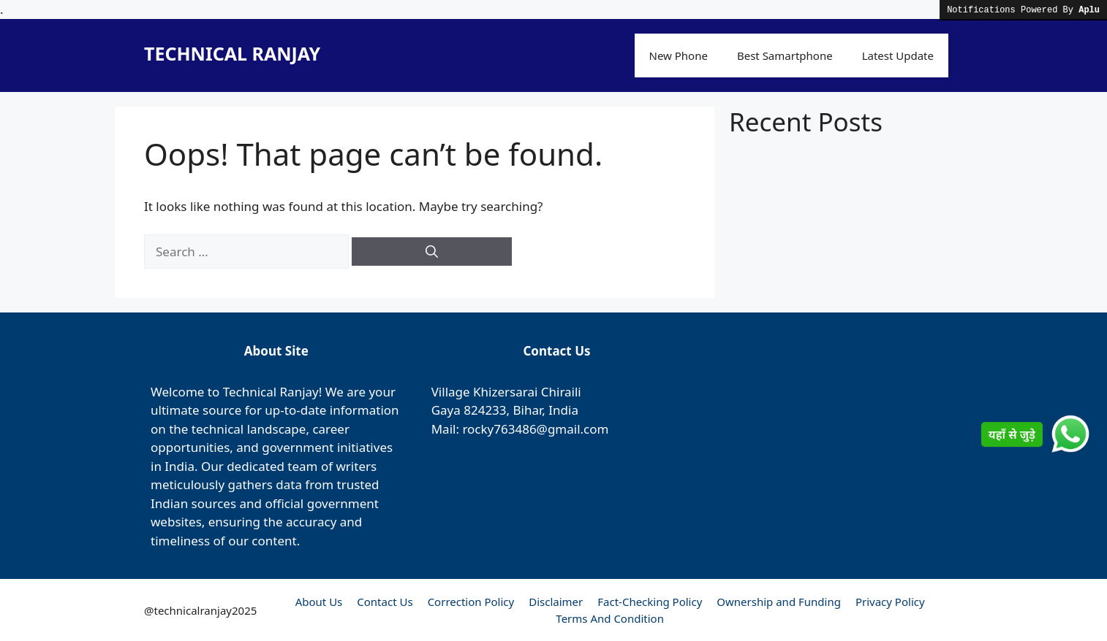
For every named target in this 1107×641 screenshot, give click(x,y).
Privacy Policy (890, 601)
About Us (319, 601)
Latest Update (898, 55)
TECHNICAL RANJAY (232, 53)
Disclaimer (556, 601)
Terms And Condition (610, 618)
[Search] (432, 251)
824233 (485, 410)
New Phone (678, 55)
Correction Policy (471, 601)
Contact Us (384, 601)
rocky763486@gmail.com (535, 429)
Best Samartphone (785, 55)
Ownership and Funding (779, 601)
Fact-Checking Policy (649, 601)
